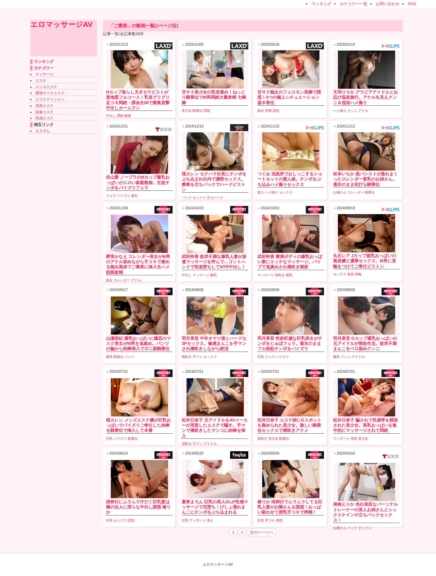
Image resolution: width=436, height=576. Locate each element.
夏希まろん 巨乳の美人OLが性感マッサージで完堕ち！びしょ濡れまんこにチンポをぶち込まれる (215, 507)
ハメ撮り (339, 110)
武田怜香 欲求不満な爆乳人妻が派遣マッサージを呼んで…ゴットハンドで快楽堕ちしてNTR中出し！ (214, 261)
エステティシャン (49, 99)
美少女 (187, 110)
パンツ (129, 357)
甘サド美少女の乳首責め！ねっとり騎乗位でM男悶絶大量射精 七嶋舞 (214, 97)
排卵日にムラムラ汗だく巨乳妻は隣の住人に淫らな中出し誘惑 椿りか (138, 507)
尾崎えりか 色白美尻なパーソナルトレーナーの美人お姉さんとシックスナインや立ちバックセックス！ (365, 512)
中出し (111, 116)
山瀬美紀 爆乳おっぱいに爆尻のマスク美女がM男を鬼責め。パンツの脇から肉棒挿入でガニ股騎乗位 (138, 343)
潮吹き (280, 275)
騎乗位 (198, 110)
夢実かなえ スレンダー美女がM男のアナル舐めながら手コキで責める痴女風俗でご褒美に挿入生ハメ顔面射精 (138, 264)
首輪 (358, 274)
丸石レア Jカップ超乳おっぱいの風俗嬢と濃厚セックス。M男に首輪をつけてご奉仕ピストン (364, 260)
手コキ (270, 520)
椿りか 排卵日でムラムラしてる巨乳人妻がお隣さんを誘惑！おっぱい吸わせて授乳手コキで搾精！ (289, 507)
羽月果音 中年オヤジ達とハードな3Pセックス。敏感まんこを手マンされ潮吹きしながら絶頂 (214, 343)
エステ (40, 80)
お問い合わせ (387, 4)
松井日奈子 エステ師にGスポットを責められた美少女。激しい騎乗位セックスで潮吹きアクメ (289, 425)
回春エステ (44, 112)
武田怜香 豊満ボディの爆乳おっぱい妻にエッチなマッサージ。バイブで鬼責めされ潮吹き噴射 (289, 261)
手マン (198, 357)
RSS (412, 4)
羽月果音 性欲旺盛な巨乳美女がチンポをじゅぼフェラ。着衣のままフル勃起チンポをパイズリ (289, 343)
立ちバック (215, 197)
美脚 (268, 110)
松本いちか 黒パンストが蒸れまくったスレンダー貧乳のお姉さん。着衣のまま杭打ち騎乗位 (365, 179)
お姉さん (339, 192)
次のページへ (261, 532)
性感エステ (44, 118)
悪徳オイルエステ (49, 93)
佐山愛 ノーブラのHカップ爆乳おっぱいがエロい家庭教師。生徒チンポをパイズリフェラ (138, 182)
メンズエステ (46, 87)
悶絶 (120, 116)
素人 (260, 192)
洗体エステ (44, 106)
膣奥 (127, 116)
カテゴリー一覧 (353, 4)
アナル (363, 110)
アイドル (358, 357)
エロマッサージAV (61, 24)
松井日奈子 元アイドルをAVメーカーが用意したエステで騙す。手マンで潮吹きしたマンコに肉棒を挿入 (215, 428)
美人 (210, 520)
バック (187, 197)
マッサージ (44, 74)
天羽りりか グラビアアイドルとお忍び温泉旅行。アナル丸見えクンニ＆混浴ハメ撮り (365, 97)
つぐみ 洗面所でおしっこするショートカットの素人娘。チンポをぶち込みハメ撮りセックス (289, 179)
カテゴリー (44, 68)
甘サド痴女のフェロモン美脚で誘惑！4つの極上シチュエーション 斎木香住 (289, 97)
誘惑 (275, 110)
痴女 (260, 110)
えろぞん (42, 131)
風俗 (350, 274)
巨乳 (260, 357)
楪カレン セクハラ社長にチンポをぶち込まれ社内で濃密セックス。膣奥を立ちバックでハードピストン (214, 181)
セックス (199, 197)
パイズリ (123, 195)
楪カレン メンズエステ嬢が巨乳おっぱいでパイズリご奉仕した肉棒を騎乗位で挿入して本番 (138, 425)
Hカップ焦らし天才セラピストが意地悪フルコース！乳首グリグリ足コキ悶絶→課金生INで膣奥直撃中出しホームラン (138, 100)
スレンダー (355, 192)
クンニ (352, 110)
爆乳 (134, 195)
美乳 (354, 438)
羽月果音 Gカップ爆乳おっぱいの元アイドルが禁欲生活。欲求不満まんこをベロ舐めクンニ (365, 343)
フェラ (111, 195)
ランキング (321, 4)
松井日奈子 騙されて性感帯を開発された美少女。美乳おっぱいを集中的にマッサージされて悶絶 (365, 425)
